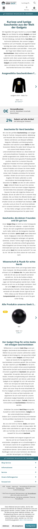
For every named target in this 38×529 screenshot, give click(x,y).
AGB (3, 486)
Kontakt (8, 486)
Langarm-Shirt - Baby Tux (19, 95)
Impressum (15, 486)
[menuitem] (34, 8)
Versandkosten (32, 493)
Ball (19, 326)
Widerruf (27, 488)
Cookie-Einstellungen (19, 490)
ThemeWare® (19, 499)
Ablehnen (6, 526)
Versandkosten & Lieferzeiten (28, 486)
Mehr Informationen (26, 520)
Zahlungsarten (20, 488)
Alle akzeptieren (17, 526)
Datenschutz (11, 488)
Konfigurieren (30, 526)
